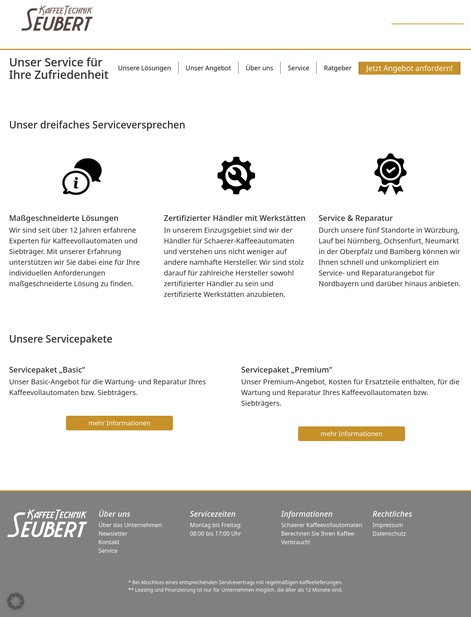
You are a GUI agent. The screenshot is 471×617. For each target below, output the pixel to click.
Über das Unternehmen (130, 525)
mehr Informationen (119, 423)
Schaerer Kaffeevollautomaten (321, 525)
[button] (15, 601)
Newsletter (112, 533)
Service (107, 551)
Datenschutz (389, 533)
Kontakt (108, 542)
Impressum (388, 525)
